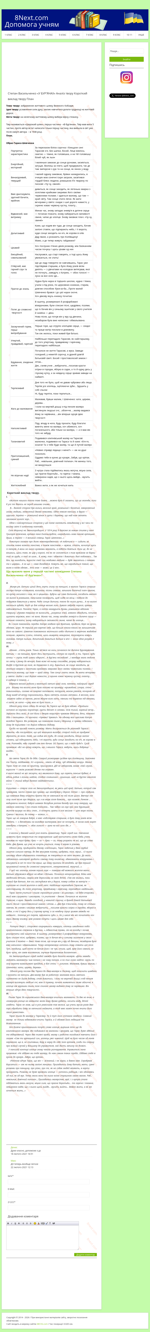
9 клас (117, 34)
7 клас (89, 34)
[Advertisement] (51, 69)
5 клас (62, 34)
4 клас (49, 34)
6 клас (76, 34)
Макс (13, 1160)
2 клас (22, 34)
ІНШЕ (141, 34)
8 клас (103, 34)
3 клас (35, 34)
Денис (14, 1147)
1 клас (8, 34)
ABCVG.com (42, 1324)
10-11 (129, 34)
